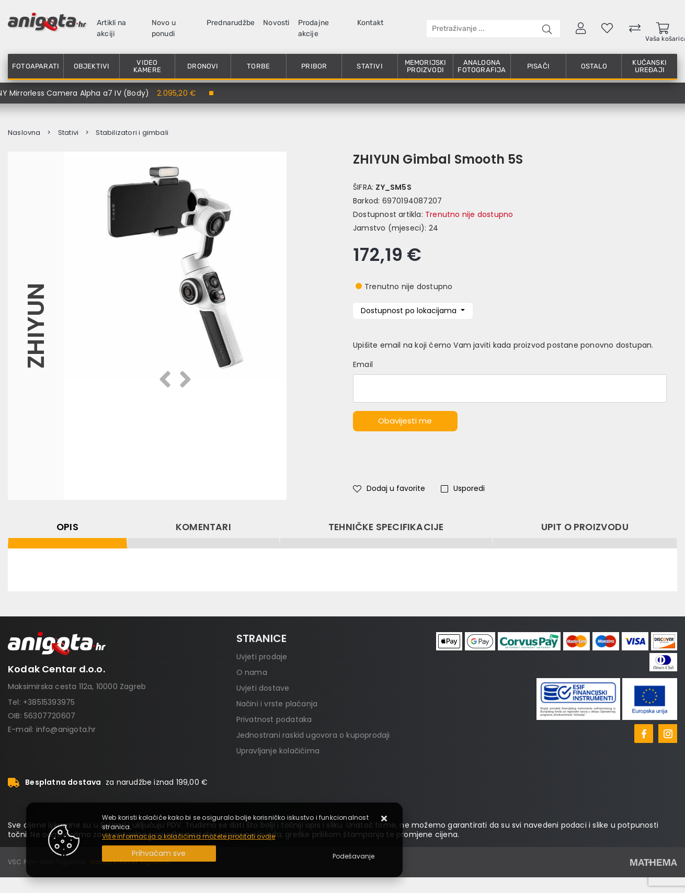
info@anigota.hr (66, 729)
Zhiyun (35, 326)
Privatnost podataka (274, 719)
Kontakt (370, 22)
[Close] (159, 853)
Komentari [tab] (203, 527)
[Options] (353, 856)
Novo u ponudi (164, 28)
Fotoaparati (35, 66)
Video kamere (147, 66)
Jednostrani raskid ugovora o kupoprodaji (313, 735)
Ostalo (594, 66)
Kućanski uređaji (649, 66)
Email (363, 364)
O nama (251, 672)
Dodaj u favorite (389, 488)
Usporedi (463, 488)
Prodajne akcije (313, 28)
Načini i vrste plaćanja (277, 704)
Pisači (538, 66)
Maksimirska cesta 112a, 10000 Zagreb (77, 686)
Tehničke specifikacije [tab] (385, 527)
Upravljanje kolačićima (277, 751)
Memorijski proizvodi (426, 66)
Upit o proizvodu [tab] (585, 527)
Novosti (276, 22)
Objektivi (92, 66)
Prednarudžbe (231, 22)
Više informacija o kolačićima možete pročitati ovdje (188, 836)
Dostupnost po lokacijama (410, 310)
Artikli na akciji (111, 28)
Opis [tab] (67, 527)
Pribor (314, 66)
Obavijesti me (405, 420)
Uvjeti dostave (263, 688)
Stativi (369, 66)
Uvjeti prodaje (262, 656)
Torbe (258, 66)
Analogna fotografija (482, 66)
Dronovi (202, 66)
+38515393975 (49, 702)
